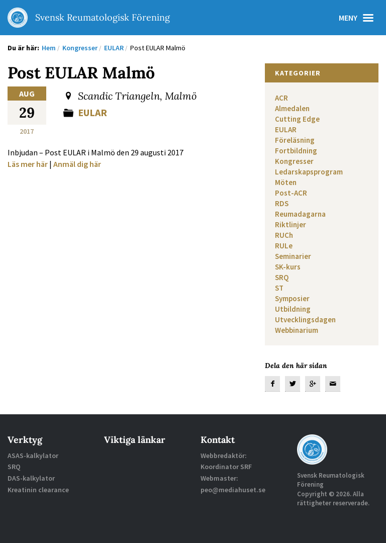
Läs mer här (28, 164)
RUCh (284, 235)
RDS (281, 203)
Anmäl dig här (77, 164)
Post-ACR (291, 193)
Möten (286, 182)
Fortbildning (296, 150)
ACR (281, 98)
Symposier (292, 298)
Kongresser (294, 161)
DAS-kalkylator (31, 478)
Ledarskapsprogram (309, 171)
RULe (284, 245)
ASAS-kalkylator (33, 455)
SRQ (281, 277)
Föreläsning (295, 140)
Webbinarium (296, 330)
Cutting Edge (297, 119)
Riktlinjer (290, 224)
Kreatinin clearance (38, 489)
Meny (358, 17)
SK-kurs (288, 267)
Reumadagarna (300, 214)
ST (279, 288)
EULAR (92, 112)
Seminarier (293, 256)
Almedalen (292, 108)
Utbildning (293, 309)
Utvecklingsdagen (305, 319)
